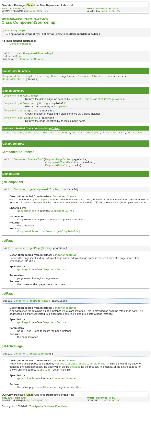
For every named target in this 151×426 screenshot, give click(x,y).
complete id (60, 111)
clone (6, 139)
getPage (23, 116)
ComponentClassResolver (95, 79)
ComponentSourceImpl (17, 79)
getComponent (27, 108)
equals (18, 139)
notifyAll (93, 139)
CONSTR (33, 11)
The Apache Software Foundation (48, 422)
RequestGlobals (13, 82)
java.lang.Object (15, 31)
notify (78, 139)
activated (75, 382)
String (43, 108)
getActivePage (28, 100)
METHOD (44, 11)
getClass (48, 139)
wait (122, 139)
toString (109, 139)
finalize (32, 139)
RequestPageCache (46, 79)
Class (34, 116)
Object (20, 58)
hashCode (63, 139)
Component (10, 99)
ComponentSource (20, 44)
